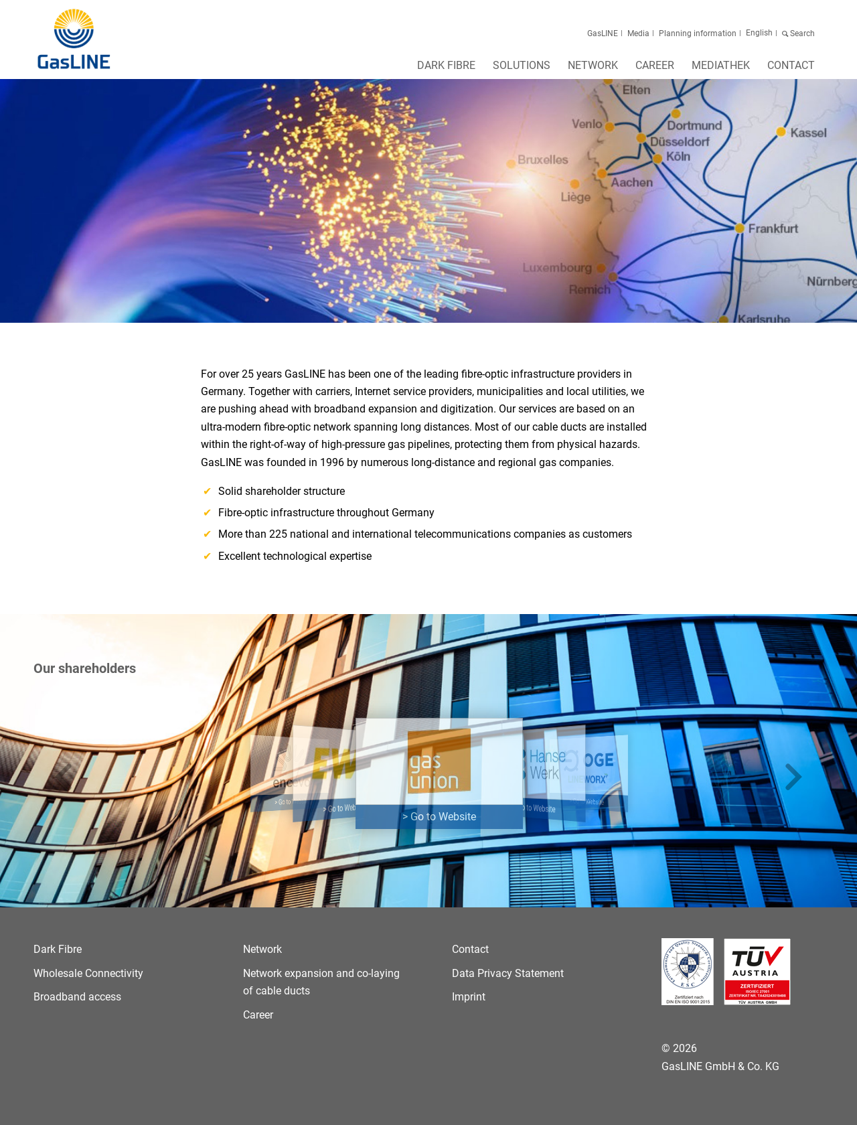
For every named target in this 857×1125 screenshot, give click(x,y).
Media (638, 33)
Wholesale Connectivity (88, 973)
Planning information (697, 33)
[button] (64, 777)
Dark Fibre (57, 949)
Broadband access (77, 996)
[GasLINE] (74, 39)
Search (801, 33)
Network (262, 949)
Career (258, 1014)
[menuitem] (446, 69)
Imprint (468, 996)
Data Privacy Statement (508, 973)
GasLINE (602, 33)
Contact (470, 949)
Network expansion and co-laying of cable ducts (321, 982)
